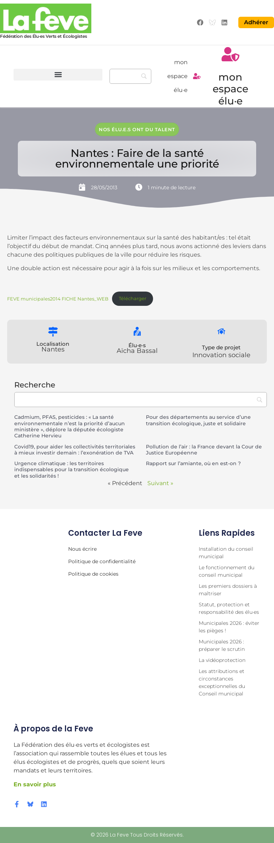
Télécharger (132, 298)
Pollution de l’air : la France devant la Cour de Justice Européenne (204, 449)
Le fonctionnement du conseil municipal (226, 571)
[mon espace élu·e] (197, 76)
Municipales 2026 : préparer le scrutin (222, 645)
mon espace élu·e (177, 76)
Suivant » (160, 483)
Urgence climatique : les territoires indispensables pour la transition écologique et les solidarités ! (71, 469)
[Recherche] (130, 76)
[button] (58, 75)
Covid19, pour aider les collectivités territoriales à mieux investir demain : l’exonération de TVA (74, 449)
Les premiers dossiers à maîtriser (228, 590)
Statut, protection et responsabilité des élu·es (229, 608)
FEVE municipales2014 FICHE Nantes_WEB (57, 298)
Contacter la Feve (105, 533)
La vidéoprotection (222, 660)
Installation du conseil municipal (226, 553)
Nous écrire (82, 549)
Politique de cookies (93, 574)
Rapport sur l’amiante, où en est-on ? (193, 463)
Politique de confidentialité (102, 561)
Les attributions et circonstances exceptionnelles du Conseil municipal (222, 682)
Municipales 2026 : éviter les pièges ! (229, 627)
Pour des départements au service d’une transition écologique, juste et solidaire (198, 420)
